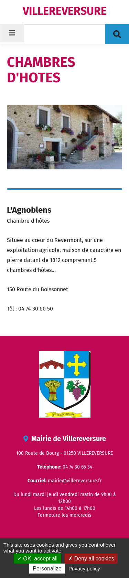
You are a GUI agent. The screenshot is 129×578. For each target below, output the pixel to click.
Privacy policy (84, 568)
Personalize (47, 568)
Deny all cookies (91, 558)
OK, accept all (37, 558)
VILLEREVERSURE (65, 11)
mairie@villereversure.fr (74, 481)
